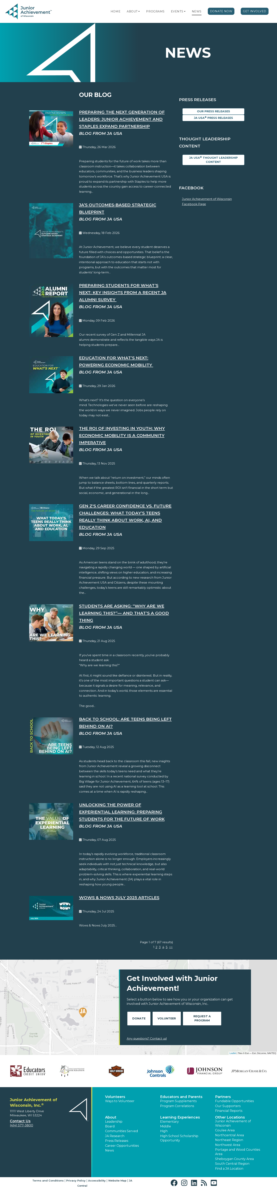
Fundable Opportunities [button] (234, 1101)
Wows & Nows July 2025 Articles (119, 897)
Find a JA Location (229, 1168)
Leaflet (232, 1053)
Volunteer (167, 1018)
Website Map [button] (117, 1180)
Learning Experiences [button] (180, 1117)
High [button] (164, 1131)
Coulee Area (225, 1130)
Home (115, 11)
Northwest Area (227, 1145)
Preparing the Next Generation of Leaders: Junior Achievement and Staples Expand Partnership (122, 119)
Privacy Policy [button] (76, 1180)
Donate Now (221, 11)
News (196, 11)
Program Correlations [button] (177, 1106)
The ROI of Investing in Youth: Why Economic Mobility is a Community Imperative (122, 435)
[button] (139, 11)
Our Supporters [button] (228, 1106)
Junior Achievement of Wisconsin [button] (233, 1123)
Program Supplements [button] (178, 1101)
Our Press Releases (213, 111)
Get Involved (254, 11)
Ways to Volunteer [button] (119, 1101)
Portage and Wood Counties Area (237, 1152)
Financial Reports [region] (228, 1111)
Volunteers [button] (115, 1097)
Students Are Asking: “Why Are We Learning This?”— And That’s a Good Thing (124, 613)
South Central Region (232, 1164)
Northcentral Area (229, 1135)
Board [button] (110, 1126)
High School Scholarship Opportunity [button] (179, 1138)
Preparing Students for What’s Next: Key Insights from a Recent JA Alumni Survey (122, 292)
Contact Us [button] (20, 1121)
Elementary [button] (169, 1121)
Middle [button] (165, 1126)
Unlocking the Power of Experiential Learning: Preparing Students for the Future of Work (122, 811)
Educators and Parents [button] (181, 1097)
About (132, 11)
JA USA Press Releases (213, 118)
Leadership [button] (113, 1121)
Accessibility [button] (97, 1180)
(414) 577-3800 (21, 1125)
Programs (155, 11)
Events (177, 11)
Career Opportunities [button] (122, 1146)
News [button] (109, 1150)
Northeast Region (229, 1140)
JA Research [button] (114, 1136)
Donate (138, 1018)
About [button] (110, 1117)
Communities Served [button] (121, 1131)
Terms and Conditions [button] (48, 1180)
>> (171, 947)
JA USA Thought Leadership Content (213, 160)
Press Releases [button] (116, 1141)
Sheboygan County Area (234, 1159)
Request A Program (202, 1018)
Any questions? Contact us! (147, 1038)
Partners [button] (223, 1097)
